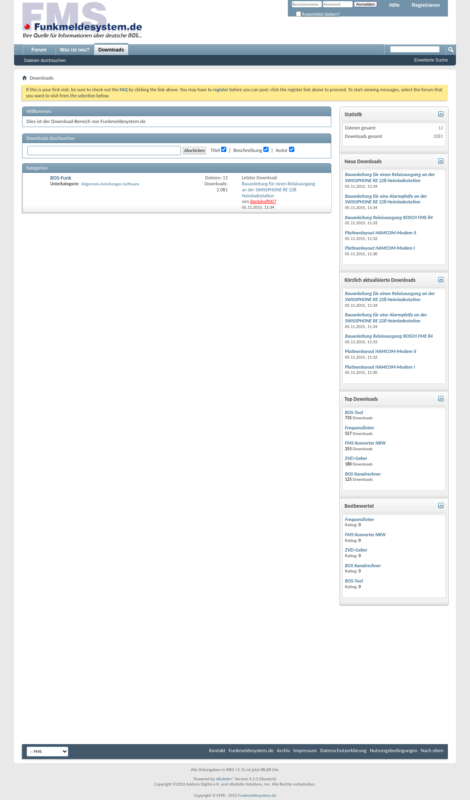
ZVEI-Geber (356, 458)
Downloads (111, 50)
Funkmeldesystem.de (251, 750)
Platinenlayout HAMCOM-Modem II (380, 233)
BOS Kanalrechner (363, 474)
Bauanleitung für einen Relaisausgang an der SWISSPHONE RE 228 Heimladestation (278, 190)
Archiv (283, 750)
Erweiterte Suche (431, 59)
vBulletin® (225, 779)
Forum (38, 50)
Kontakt (217, 750)
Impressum (305, 750)
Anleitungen (111, 184)
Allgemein (90, 184)
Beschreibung (248, 150)
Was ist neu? (75, 50)
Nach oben (432, 750)
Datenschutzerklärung (343, 750)
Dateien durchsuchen (45, 60)
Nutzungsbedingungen (394, 750)
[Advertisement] (235, 682)
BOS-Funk (60, 178)
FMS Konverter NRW (365, 443)
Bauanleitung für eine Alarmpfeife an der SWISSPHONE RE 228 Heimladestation (386, 199)
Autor (282, 150)
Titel (215, 150)
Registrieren (426, 5)
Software (131, 184)
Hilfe (394, 5)
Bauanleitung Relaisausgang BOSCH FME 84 (389, 217)
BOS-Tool (354, 412)
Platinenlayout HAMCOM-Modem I (380, 248)
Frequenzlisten (359, 428)
